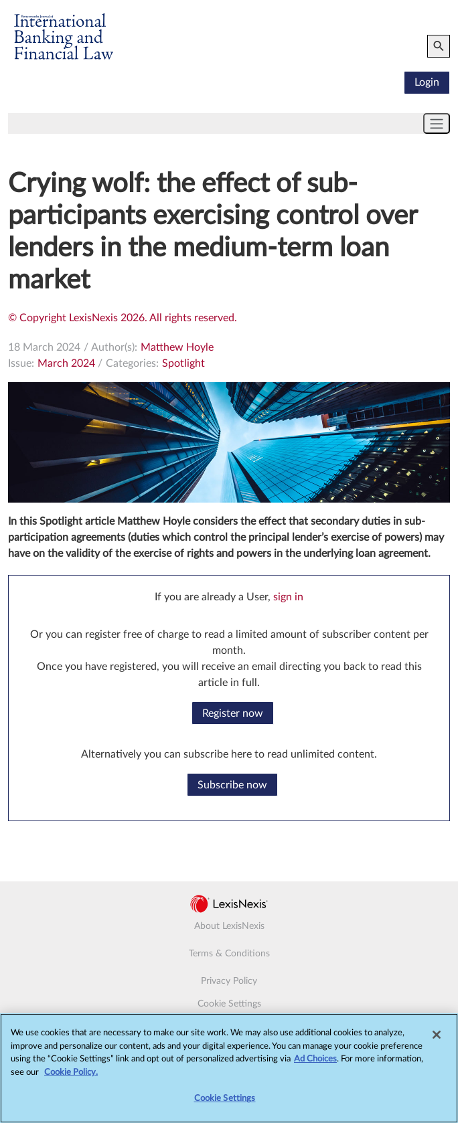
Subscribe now (232, 785)
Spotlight (183, 363)
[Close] (436, 1038)
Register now (232, 713)
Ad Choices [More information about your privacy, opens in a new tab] (315, 1063)
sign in (288, 597)
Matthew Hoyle (177, 347)
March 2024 (66, 363)
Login (426, 82)
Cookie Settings (229, 1004)
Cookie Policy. (71, 1076)
